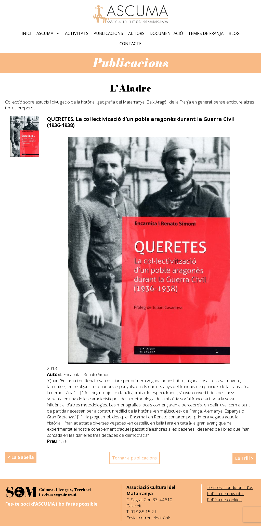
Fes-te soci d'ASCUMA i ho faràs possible (51, 504)
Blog (234, 33)
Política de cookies (224, 500)
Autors (136, 33)
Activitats (76, 33)
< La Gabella (21, 457)
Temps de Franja (206, 33)
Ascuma (49, 33)
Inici (26, 33)
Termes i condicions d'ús (230, 487)
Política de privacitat (225, 493)
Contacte (130, 43)
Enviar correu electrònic (148, 518)
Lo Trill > (244, 458)
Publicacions (108, 33)
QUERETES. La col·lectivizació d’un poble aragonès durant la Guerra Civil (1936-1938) (141, 122)
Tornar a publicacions (134, 458)
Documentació (166, 33)
